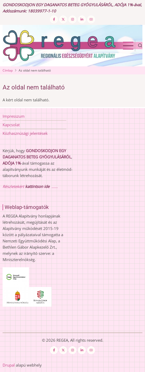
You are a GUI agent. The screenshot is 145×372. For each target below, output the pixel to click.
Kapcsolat (11, 124)
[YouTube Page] (91, 19)
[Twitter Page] (63, 19)
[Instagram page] (72, 19)
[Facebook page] (54, 19)
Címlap (8, 70)
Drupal (9, 365)
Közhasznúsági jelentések (25, 133)
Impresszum (14, 116)
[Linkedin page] (82, 19)
